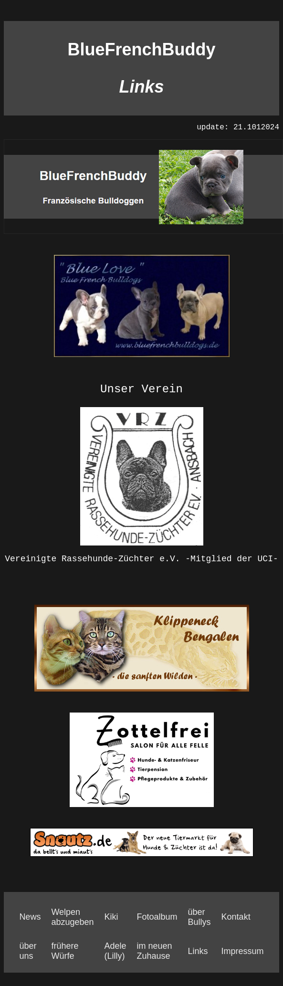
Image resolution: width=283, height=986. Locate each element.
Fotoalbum (157, 917)
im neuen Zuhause (154, 951)
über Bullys (199, 917)
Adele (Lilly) (115, 951)
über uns (27, 951)
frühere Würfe (64, 951)
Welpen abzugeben (72, 917)
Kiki (111, 917)
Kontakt (236, 917)
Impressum (242, 951)
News (30, 917)
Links (198, 951)
